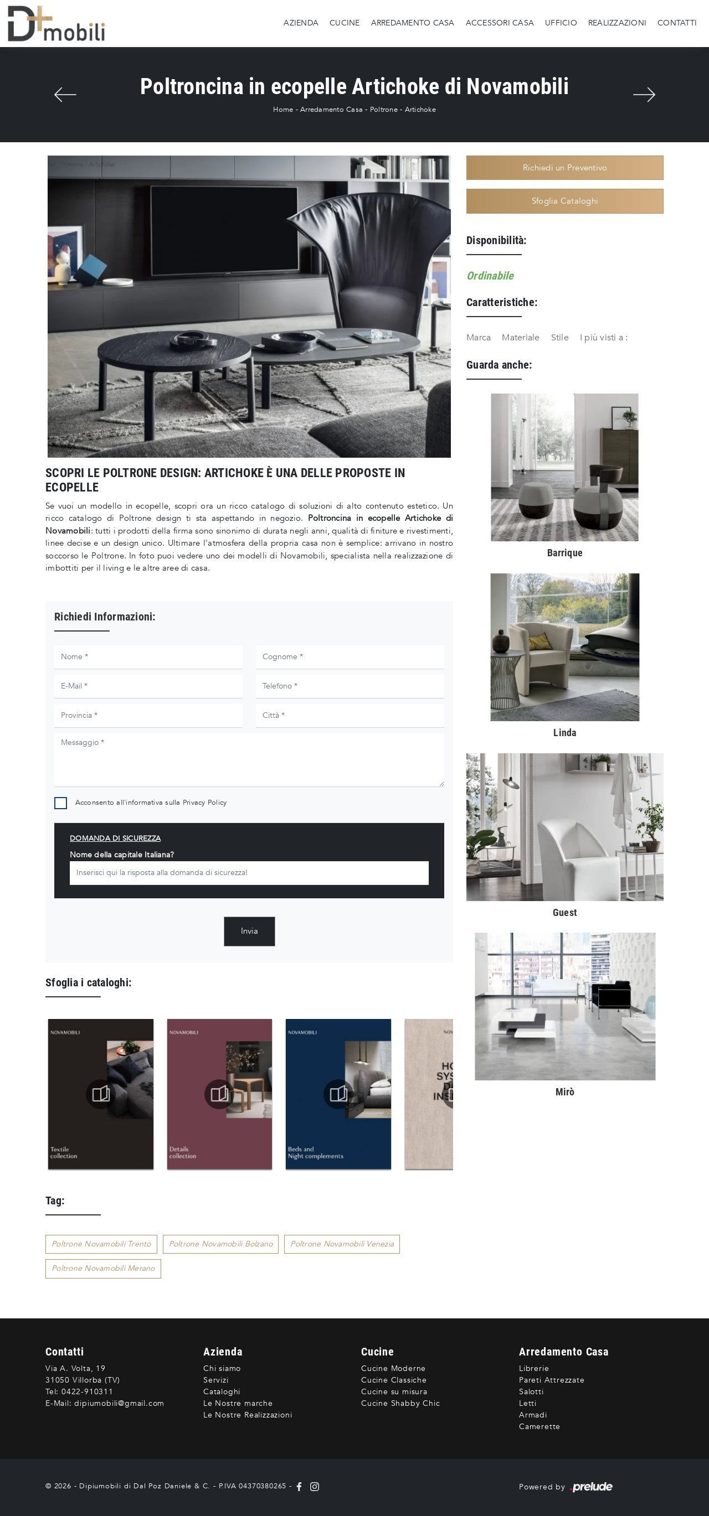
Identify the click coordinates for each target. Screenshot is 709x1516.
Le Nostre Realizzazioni (247, 1415)
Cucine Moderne (393, 1368)
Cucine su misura (394, 1391)
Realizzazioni (617, 23)
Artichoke (420, 110)
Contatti (677, 23)
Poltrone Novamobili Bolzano (221, 1244)
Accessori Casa (500, 23)
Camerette (540, 1426)
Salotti (531, 1391)
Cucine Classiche (394, 1380)
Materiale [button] (521, 338)
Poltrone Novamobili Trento (101, 1244)
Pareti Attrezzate (552, 1380)
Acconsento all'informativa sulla (151, 803)
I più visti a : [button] (604, 338)
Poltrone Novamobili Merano (103, 1268)
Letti (528, 1403)
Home (283, 110)
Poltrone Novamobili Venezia (342, 1244)
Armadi (533, 1415)
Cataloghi (221, 1391)
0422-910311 (87, 1391)
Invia (249, 930)
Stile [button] (560, 338)
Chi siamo (222, 1368)
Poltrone (384, 110)
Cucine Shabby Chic (400, 1403)
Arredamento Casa (413, 23)
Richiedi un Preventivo (565, 167)
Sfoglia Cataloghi (565, 200)
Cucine (345, 23)
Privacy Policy (205, 803)
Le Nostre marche (238, 1403)
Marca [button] (478, 338)
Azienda (301, 23)
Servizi (216, 1380)
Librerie (534, 1368)
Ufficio (561, 23)
